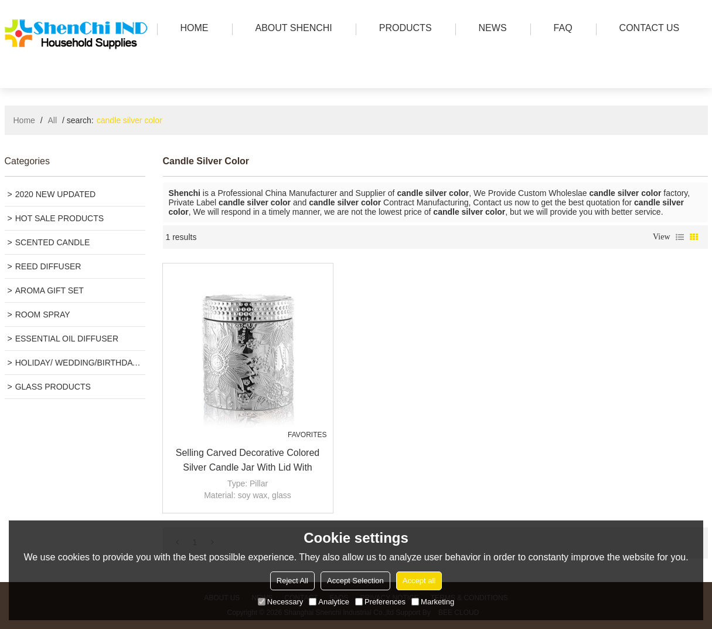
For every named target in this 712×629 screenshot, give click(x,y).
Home (24, 120)
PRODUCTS (402, 29)
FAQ (560, 29)
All (52, 120)
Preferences (380, 601)
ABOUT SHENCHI (291, 29)
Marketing (432, 601)
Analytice (329, 601)
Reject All (292, 580)
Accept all (419, 580)
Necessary (280, 601)
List (680, 237)
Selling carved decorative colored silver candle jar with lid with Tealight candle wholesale (247, 461)
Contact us (647, 29)
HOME (192, 29)
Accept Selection (355, 580)
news (490, 29)
